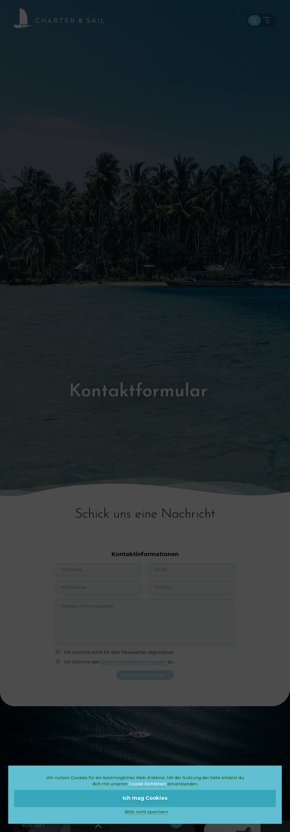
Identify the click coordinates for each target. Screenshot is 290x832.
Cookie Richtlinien (147, 783)
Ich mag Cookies (145, 798)
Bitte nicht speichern (146, 811)
